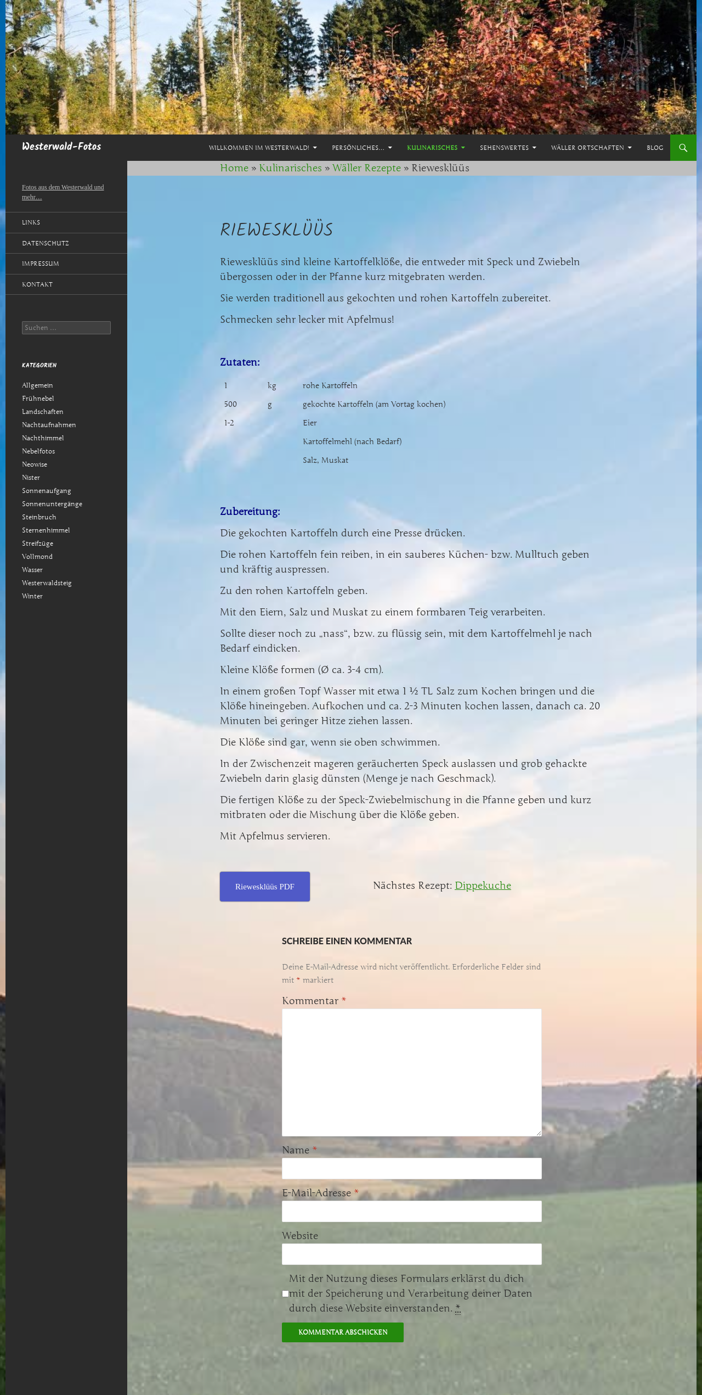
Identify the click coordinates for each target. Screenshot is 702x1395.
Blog (655, 148)
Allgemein (37, 385)
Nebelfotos (38, 451)
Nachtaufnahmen (49, 425)
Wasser (32, 569)
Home (234, 168)
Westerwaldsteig (47, 583)
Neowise (34, 464)
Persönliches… (358, 148)
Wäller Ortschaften (587, 148)
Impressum (40, 263)
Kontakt (37, 284)
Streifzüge (37, 543)
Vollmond (37, 556)
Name (300, 1150)
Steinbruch (39, 517)
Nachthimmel (43, 438)
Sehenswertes (504, 148)
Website (300, 1236)
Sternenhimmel (46, 530)
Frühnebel (38, 398)
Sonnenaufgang (46, 490)
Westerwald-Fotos (61, 147)
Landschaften (43, 411)
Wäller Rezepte (366, 168)
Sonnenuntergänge (52, 504)
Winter (32, 596)
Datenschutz (45, 243)
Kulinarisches (432, 148)
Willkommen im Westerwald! (259, 148)
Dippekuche (483, 885)
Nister (31, 477)
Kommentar (314, 1001)
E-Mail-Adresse (320, 1193)
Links (31, 222)
